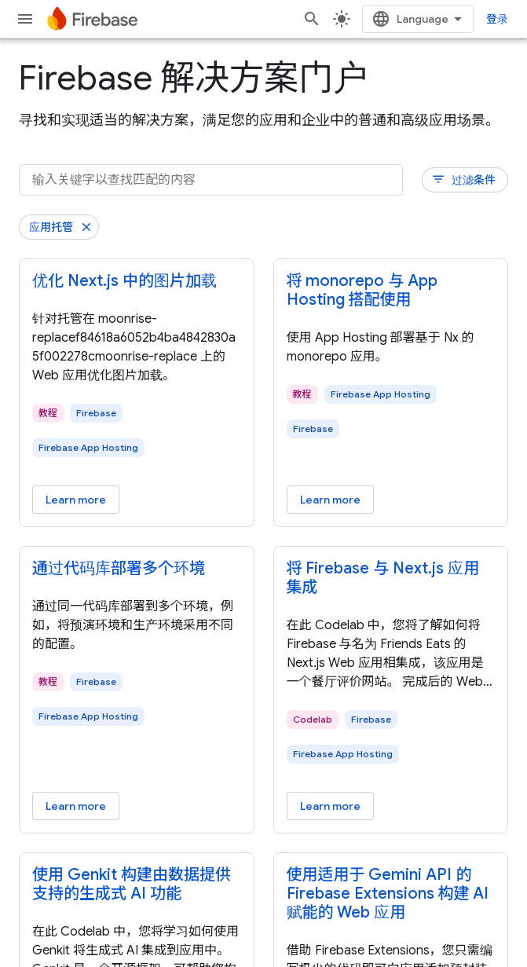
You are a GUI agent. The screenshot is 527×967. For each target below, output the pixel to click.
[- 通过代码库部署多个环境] (136, 568)
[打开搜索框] (311, 18)
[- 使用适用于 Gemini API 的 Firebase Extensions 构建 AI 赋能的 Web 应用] (391, 894)
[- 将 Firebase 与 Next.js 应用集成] (391, 578)
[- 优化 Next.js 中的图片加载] (136, 281)
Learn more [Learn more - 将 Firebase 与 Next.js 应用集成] (330, 806)
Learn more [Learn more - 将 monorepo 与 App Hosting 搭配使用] (330, 500)
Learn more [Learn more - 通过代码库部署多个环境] (76, 806)
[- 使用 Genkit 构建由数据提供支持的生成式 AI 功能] (136, 884)
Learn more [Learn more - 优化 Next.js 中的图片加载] (76, 500)
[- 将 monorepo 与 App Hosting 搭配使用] (391, 291)
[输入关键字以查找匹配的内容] (211, 180)
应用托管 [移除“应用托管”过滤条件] (51, 227)
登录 (497, 19)
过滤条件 (463, 179)
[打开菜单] (25, 19)
